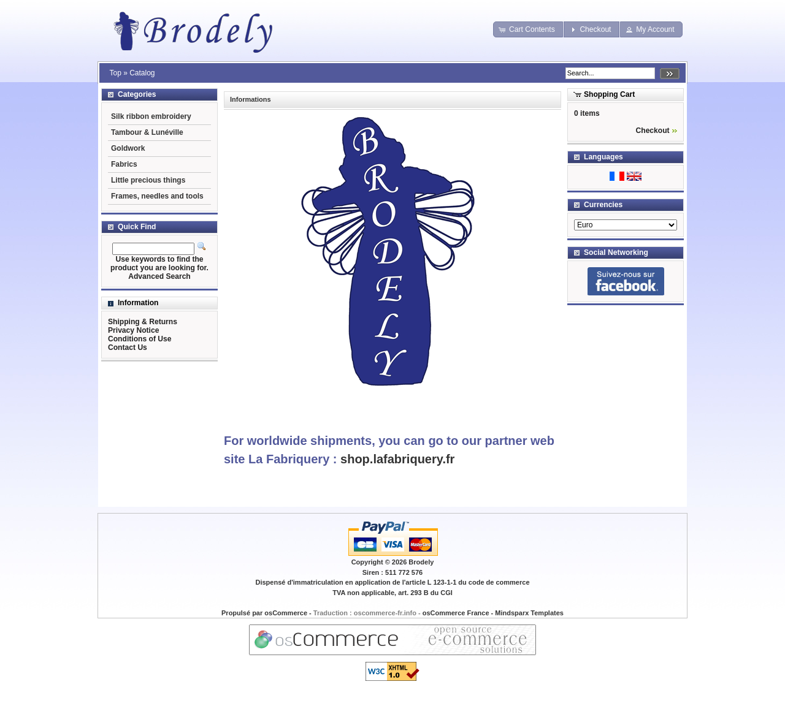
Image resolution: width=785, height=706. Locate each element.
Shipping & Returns (142, 321)
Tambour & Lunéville (147, 132)
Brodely (421, 562)
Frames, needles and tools (157, 196)
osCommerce (285, 613)
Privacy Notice (133, 330)
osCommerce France (456, 613)
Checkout (653, 130)
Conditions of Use (139, 339)
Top (115, 73)
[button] (528, 29)
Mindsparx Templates (529, 613)
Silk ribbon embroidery (151, 116)
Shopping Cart (609, 94)
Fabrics (124, 164)
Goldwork (128, 148)
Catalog (142, 73)
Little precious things (148, 180)
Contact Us (127, 347)
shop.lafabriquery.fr (397, 459)
